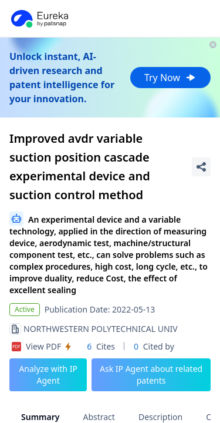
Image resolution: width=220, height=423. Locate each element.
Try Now (170, 77)
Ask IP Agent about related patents (151, 374)
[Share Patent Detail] (201, 166)
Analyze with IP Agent (48, 374)
